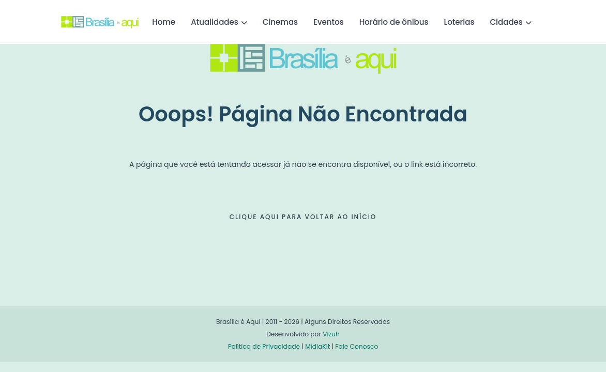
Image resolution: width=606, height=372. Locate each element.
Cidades (506, 22)
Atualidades (214, 22)
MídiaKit (317, 346)
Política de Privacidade (264, 346)
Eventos (328, 22)
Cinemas (280, 22)
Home (163, 22)
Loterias (459, 22)
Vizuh (331, 334)
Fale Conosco (356, 346)
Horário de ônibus (394, 22)
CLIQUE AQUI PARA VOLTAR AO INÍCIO (303, 216)
